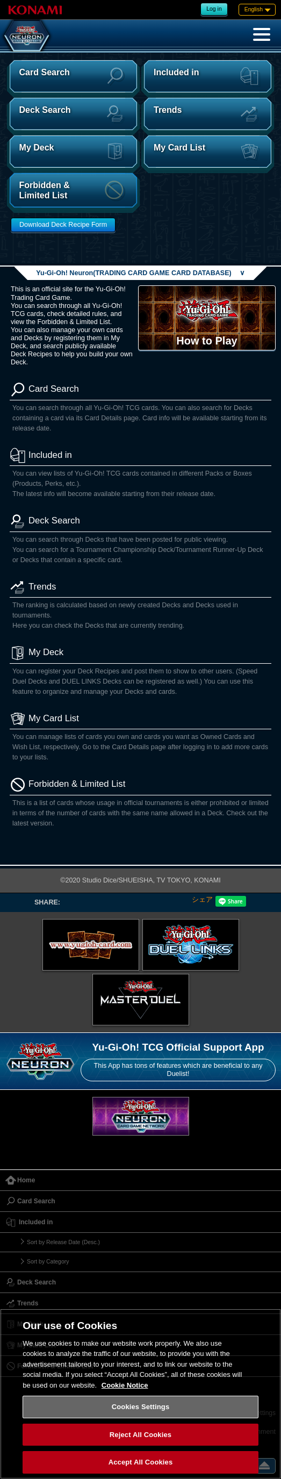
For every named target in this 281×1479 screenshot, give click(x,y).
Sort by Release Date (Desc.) (63, 1242)
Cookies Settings (141, 1407)
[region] (140, 1394)
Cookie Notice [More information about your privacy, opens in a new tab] (125, 1385)
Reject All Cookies (140, 1435)
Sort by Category (48, 1262)
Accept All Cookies (141, 1462)
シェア (202, 899)
